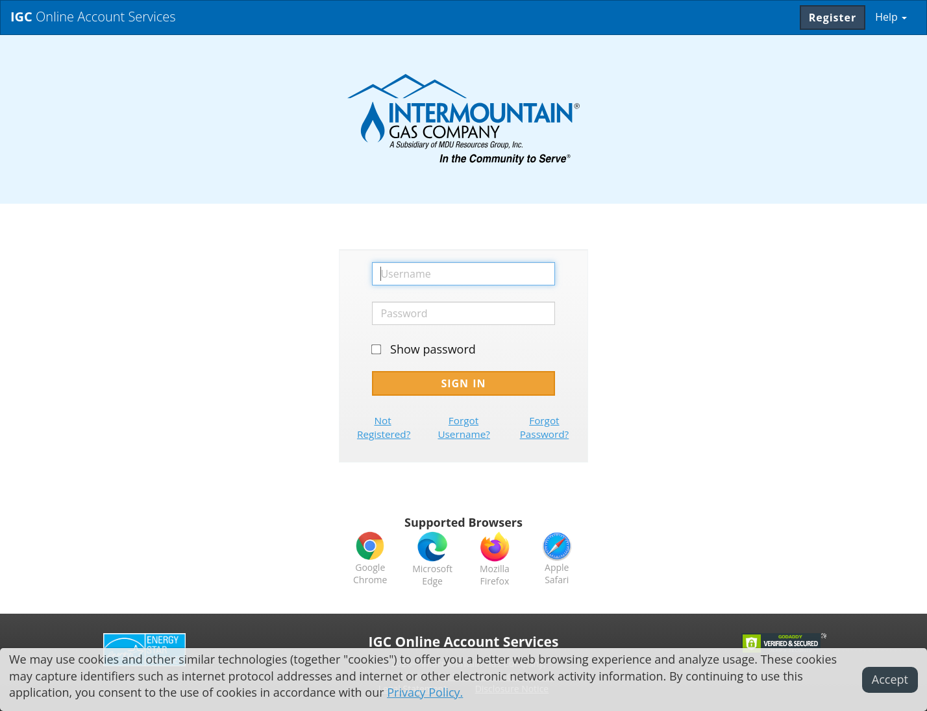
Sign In (463, 383)
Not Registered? (383, 427)
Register (833, 17)
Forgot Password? (544, 427)
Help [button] (891, 17)
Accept (890, 679)
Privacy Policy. (425, 692)
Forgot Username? (464, 427)
